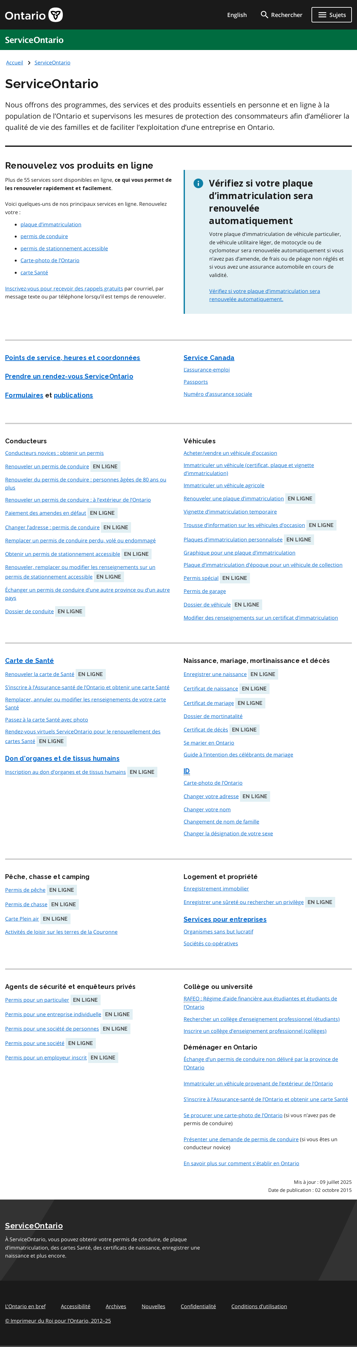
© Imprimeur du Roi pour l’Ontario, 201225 (58, 1320)
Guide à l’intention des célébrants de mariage (238, 754)
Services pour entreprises (225, 919)
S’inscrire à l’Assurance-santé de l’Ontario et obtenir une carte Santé (87, 687)
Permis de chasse (26, 904)
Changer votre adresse (211, 796)
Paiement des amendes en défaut (45, 512)
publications (73, 395)
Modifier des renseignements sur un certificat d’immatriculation (261, 617)
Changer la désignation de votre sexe (228, 833)
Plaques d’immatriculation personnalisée (233, 539)
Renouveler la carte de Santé (39, 674)
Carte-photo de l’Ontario (50, 260)
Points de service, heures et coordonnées (72, 358)
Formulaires (24, 395)
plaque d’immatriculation (51, 224)
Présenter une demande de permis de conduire (241, 1139)
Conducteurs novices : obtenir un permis (54, 452)
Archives (116, 1306)
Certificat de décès (206, 729)
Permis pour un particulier (37, 999)
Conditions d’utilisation (259, 1306)
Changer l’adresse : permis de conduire (52, 527)
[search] (281, 14)
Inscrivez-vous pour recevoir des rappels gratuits (64, 288)
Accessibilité (75, 1306)
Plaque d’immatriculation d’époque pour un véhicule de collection (263, 564)
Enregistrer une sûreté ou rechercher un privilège (244, 902)
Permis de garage (205, 591)
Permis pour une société (34, 1043)
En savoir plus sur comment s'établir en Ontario (241, 1163)
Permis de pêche (25, 889)
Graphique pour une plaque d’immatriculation (239, 552)
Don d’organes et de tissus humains (62, 758)
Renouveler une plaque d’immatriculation (234, 498)
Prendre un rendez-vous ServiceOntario (69, 376)
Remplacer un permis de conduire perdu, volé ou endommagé (80, 540)
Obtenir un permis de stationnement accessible (62, 553)
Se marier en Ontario (209, 742)
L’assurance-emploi (207, 369)
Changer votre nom (207, 809)
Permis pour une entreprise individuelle (53, 1014)
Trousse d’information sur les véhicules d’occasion (244, 525)
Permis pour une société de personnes (52, 1028)
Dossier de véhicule (207, 604)
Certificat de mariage (209, 703)
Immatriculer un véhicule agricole (224, 485)
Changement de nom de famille (221, 821)
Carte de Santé (29, 661)
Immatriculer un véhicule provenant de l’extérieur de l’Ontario (258, 1083)
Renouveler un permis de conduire (47, 466)
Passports (196, 381)
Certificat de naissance (211, 688)
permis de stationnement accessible (64, 248)
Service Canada (209, 358)
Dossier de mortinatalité (213, 716)
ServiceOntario (53, 62)
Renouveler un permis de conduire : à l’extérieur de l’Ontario (78, 499)
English (237, 15)
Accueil (14, 62)
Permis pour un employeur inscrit (46, 1057)
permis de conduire (44, 236)
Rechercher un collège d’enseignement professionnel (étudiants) (262, 1019)
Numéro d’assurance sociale (218, 393)
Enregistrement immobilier (216, 888)
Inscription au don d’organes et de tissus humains (65, 771)
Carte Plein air (22, 918)
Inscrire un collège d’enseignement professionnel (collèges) (255, 1030)
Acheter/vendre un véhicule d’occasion (230, 452)
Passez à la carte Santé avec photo (46, 719)
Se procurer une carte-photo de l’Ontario (233, 1115)
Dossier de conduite (29, 611)
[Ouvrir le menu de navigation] (331, 14)
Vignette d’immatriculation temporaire (230, 511)
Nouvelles (153, 1306)
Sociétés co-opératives (211, 943)
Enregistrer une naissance (215, 674)
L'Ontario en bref (25, 1306)
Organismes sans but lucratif (218, 931)
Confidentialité (198, 1306)
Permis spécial (201, 577)
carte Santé (34, 272)
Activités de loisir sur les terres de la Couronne (61, 931)
